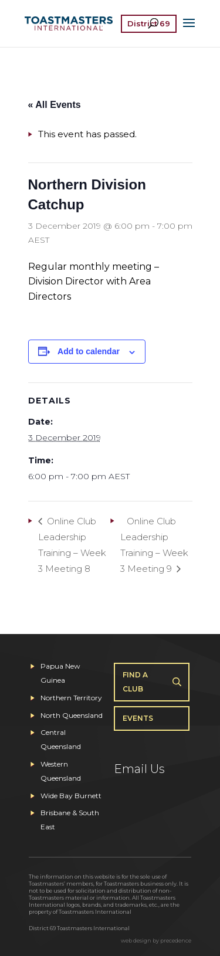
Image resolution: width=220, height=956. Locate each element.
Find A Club (135, 681)
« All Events (54, 105)
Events (138, 718)
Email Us (139, 769)
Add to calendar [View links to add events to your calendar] (88, 351)
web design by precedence (156, 940)
